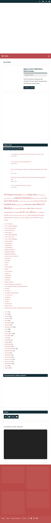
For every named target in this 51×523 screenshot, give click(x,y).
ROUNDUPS (8, 363)
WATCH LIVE (8, 303)
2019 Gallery (8, 232)
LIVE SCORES (8, 267)
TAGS (10, 148)
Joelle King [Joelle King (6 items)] (38, 198)
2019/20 (26, 87)
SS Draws (7, 290)
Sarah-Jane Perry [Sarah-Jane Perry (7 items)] (23, 215)
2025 (6, 329)
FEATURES (8, 335)
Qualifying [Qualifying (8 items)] (17, 212)
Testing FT (8, 297)
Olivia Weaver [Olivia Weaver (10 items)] (23, 208)
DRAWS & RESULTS (10, 254)
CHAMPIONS (8, 247)
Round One (8, 357)
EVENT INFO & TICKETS (11, 256)
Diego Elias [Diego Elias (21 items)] (32, 194)
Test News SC (9, 295)
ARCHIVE (20, 148)
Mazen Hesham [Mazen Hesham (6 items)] (29, 201)
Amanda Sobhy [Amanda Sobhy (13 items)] (17, 195)
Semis (6, 365)
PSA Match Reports (10, 348)
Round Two (8, 361)
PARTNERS (8, 275)
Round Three (8, 359)
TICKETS (7, 299)
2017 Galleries (9, 224)
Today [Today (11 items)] (26, 217)
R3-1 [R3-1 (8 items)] (37, 212)
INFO (14, 148)
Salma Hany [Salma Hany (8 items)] (17, 215)
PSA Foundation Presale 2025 (13, 284)
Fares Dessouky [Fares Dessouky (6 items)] (40, 194)
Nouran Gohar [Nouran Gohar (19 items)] (30, 204)
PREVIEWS (8, 346)
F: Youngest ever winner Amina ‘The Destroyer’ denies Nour (27, 154)
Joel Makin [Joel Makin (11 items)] (44, 198)
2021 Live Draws (9, 236)
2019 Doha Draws (10, 230)
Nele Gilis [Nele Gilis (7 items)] (23, 204)
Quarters (7, 353)
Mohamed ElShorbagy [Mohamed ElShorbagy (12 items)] (40, 201)
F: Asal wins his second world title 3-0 (21, 161)
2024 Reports (8, 327)
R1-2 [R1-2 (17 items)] (28, 212)
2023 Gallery (8, 243)
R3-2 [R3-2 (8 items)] (39, 212)
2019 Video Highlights (11, 234)
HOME (7, 262)
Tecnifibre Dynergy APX (11, 293)
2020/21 (7, 318)
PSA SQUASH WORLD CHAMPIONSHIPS (16, 286)
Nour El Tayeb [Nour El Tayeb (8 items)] (15, 208)
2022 (6, 320)
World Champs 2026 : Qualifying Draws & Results (18, 308)
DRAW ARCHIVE (9, 249)
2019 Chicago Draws (10, 228)
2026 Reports (8, 333)
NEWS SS (7, 273)
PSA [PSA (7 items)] (34, 208)
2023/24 (7, 325)
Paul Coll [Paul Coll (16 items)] (30, 208)
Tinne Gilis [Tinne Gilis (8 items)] (22, 217)
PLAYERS (7, 280)
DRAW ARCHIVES (10, 252)
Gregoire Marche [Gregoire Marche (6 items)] (11, 198)
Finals (6, 337)
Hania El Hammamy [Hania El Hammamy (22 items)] (23, 198)
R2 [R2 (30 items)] (31, 212)
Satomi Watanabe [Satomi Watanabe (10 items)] (32, 215)
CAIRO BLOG (8, 245)
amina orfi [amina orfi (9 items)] (24, 194)
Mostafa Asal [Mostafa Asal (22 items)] (9, 204)
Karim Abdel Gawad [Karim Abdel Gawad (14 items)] (11, 201)
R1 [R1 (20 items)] (21, 212)
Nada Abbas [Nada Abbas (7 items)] (18, 204)
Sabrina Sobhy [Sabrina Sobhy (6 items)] (11, 215)
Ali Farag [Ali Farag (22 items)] (7, 194)
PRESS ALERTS (9, 282)
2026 (6, 331)
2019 (6, 314)
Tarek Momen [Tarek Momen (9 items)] (16, 217)
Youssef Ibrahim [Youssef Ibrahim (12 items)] (34, 217)
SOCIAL (7, 288)
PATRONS (8, 277)
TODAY (7, 301)
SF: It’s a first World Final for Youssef (21, 185)
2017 (6, 312)
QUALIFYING (8, 350)
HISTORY (7, 260)
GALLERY (7, 258)
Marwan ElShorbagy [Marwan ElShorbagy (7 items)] (22, 201)
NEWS (32, 87)
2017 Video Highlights (11, 226)
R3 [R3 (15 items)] (34, 212)
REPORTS (7, 355)
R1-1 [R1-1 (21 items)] (24, 212)
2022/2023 (8, 322)
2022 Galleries (9, 241)
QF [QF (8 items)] (14, 212)
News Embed (8, 271)
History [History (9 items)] (34, 198)
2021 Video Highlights (11, 239)
